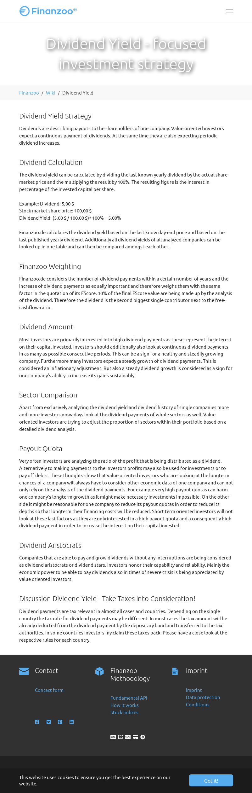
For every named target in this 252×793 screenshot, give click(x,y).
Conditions (198, 704)
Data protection (203, 697)
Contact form (49, 690)
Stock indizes (124, 712)
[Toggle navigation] (229, 11)
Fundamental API (128, 698)
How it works (124, 705)
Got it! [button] (211, 780)
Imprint (194, 690)
